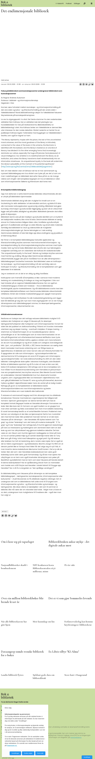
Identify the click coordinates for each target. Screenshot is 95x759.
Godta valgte (28, 753)
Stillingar (77, 3)
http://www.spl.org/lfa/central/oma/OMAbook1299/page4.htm (26, 167)
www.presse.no (76, 737)
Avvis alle (40, 753)
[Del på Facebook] (80, 84)
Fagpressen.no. (12, 745)
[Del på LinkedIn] (83, 84)
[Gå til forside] (20, 3)
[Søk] (84, 3)
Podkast (69, 3)
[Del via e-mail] (86, 84)
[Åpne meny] (91, 3)
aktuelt (5, 511)
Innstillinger (87, 757)
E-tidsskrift (60, 3)
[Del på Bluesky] (92, 84)
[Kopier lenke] (89, 84)
